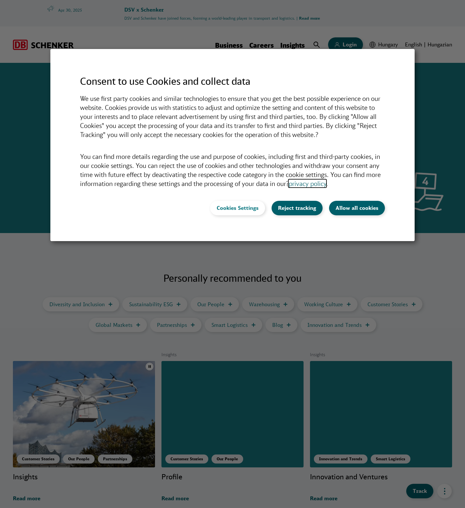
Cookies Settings (238, 208)
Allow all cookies (357, 208)
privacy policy (307, 183)
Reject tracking (297, 208)
